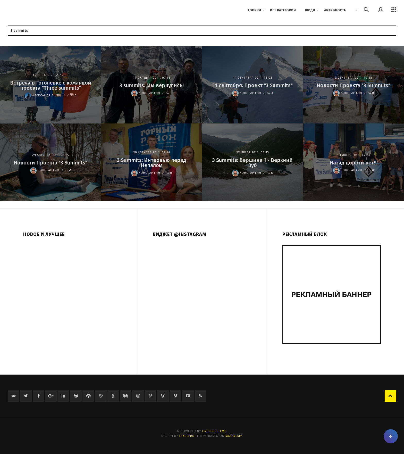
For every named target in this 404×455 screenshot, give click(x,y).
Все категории (283, 10)
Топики (254, 10)
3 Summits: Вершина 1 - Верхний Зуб (252, 162)
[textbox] (202, 31)
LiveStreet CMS (214, 432)
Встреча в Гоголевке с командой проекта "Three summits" (50, 85)
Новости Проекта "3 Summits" (353, 85)
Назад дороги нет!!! (354, 163)
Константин (145, 92)
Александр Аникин (45, 95)
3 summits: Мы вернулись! (152, 85)
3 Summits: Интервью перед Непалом (151, 162)
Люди (310, 10)
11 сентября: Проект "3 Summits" (252, 85)
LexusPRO (186, 437)
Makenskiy (234, 437)
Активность (335, 10)
